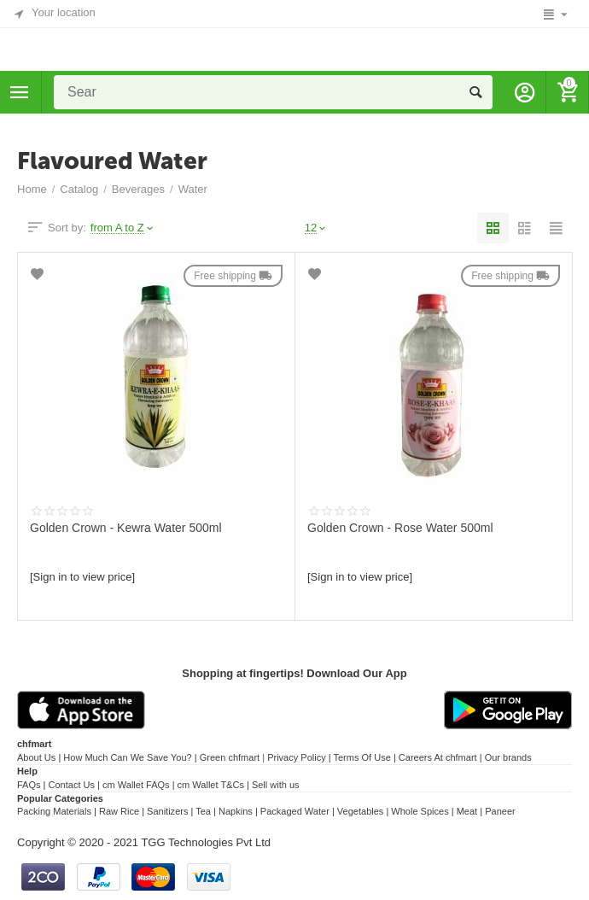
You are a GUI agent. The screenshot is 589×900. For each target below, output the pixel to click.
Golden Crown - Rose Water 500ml (400, 528)
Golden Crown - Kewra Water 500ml (126, 528)
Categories (20, 92)
